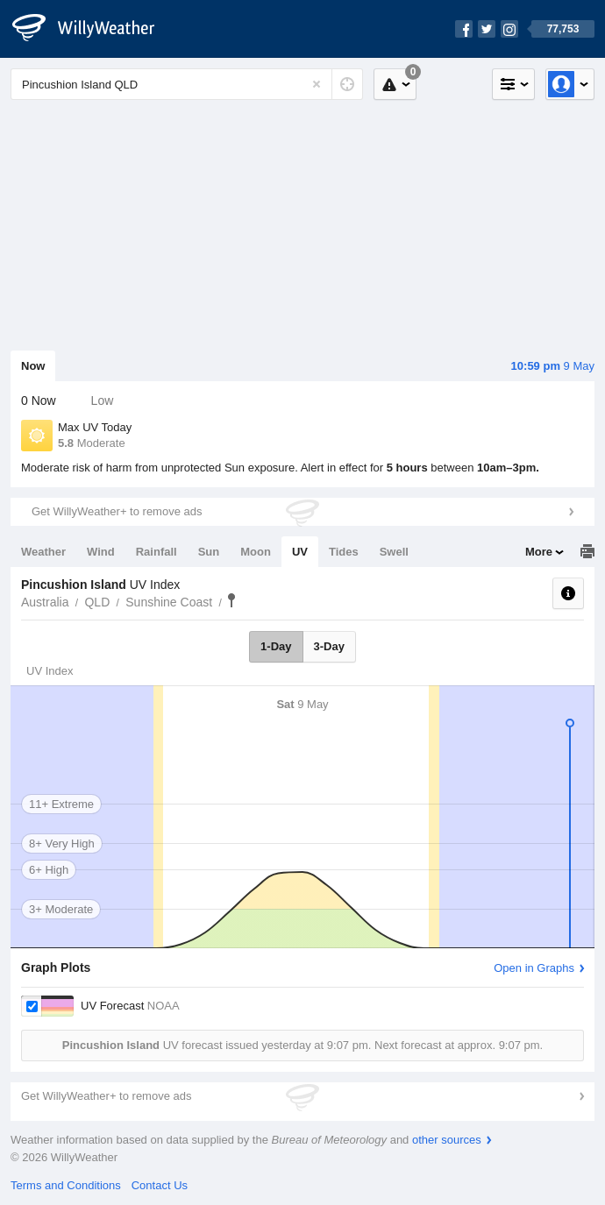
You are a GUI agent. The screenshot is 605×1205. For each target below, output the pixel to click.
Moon (255, 551)
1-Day (275, 646)
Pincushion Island (231, 600)
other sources (446, 1139)
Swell (394, 551)
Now (33, 365)
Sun (209, 551)
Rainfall (156, 551)
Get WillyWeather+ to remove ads (117, 511)
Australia (44, 602)
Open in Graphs (534, 968)
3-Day (329, 646)
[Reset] (317, 84)
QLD (97, 602)
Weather (43, 551)
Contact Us (160, 1185)
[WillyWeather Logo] (93, 29)
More (538, 551)
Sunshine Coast (168, 602)
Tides (344, 551)
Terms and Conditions (66, 1185)
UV (300, 551)
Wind (101, 551)
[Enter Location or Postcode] (187, 84)
